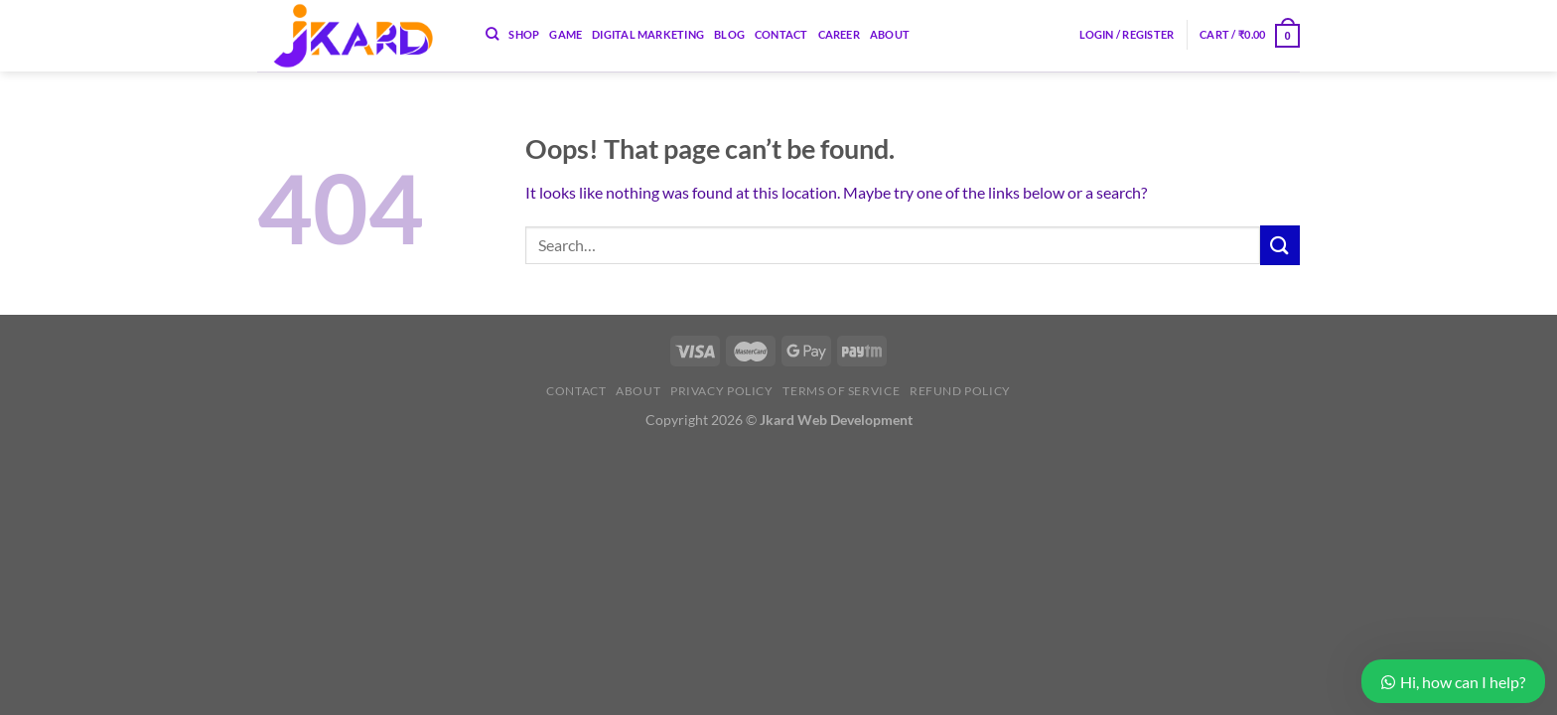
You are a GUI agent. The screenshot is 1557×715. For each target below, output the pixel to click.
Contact (781, 34)
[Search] (492, 34)
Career (839, 34)
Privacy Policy (722, 390)
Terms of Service (841, 390)
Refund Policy (960, 390)
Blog (729, 34)
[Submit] (1280, 244)
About (890, 34)
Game (565, 34)
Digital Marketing (648, 34)
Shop (523, 34)
